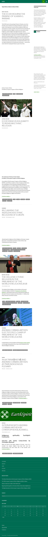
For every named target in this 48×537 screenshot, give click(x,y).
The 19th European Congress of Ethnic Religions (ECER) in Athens (14, 481)
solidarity (10, 200)
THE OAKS (6, 11)
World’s (9, 404)
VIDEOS (3, 357)
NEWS (3, 11)
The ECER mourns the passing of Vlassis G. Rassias (13, 16)
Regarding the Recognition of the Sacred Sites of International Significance (16, 485)
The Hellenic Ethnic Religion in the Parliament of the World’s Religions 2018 (14, 280)
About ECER (4, 527)
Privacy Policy (4, 535)
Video (4, 217)
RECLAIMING (5, 251)
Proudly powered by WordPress (12, 535)
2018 (3, 301)
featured (22, 199)
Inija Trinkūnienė (6, 249)
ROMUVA (4, 200)
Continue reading (6, 196)
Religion (27, 199)
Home (3, 525)
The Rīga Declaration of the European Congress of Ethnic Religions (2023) (16, 488)
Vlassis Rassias (17, 251)
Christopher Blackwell (18, 453)
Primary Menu (46, 1)
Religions (10, 251)
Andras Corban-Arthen (7, 199)
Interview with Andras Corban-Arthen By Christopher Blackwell (15, 427)
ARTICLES (3, 470)
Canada (18, 301)
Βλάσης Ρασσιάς (6, 95)
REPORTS (3, 274)
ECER (3, 1)
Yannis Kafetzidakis (6, 304)
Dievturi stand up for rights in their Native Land (11, 483)
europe (19, 248)
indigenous (24, 248)
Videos (38, 31)
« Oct (3, 517)
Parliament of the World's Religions (18, 249)
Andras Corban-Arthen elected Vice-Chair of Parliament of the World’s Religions (15, 333)
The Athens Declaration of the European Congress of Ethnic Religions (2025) (16, 479)
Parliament (24, 402)
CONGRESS (4, 208)
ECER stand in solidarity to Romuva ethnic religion (15, 123)
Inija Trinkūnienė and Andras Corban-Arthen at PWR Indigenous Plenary (15, 363)
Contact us (4, 529)
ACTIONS (3, 118)
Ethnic (18, 199)
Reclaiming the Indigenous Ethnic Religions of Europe (13, 212)
